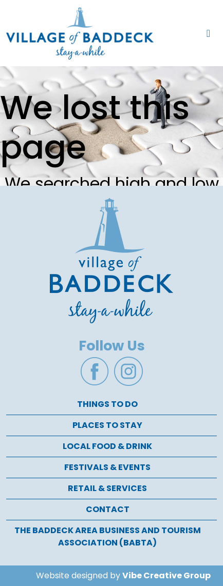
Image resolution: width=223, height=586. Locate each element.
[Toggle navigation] (208, 33)
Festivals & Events (107, 467)
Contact (107, 509)
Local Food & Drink (107, 446)
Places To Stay (107, 425)
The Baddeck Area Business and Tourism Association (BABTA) (107, 536)
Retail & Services (107, 488)
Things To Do (107, 404)
